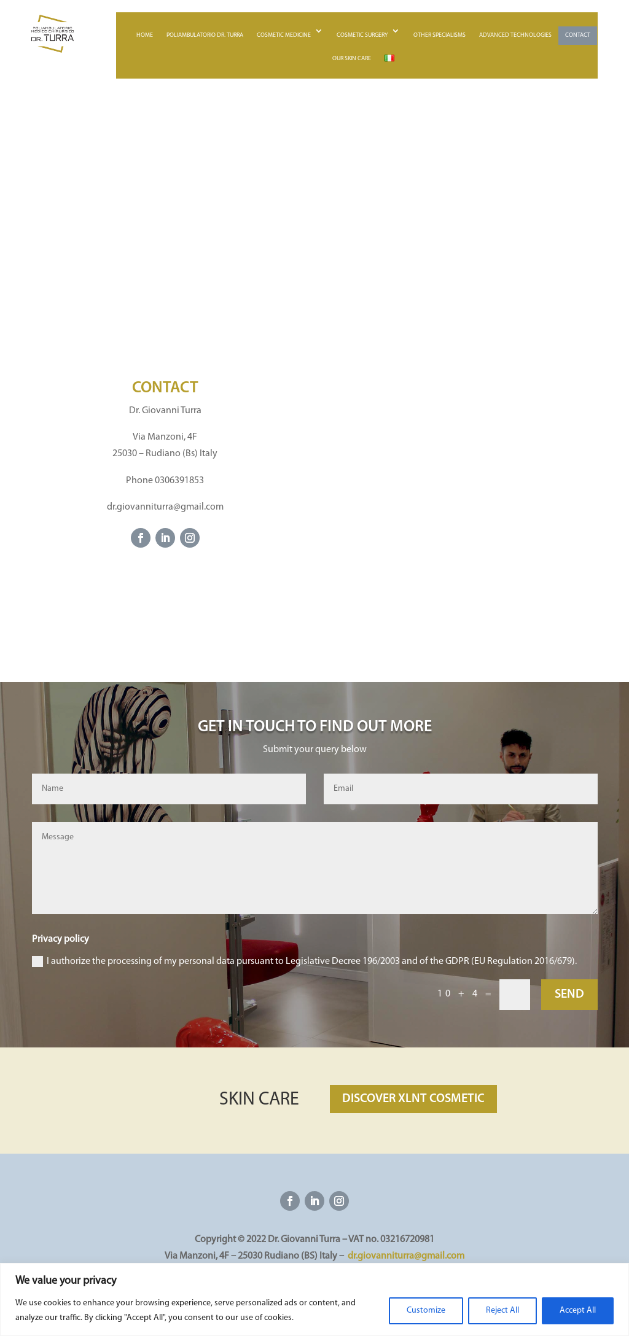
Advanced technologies (515, 35)
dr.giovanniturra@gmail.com (406, 1256)
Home (144, 35)
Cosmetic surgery (362, 35)
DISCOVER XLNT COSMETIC (413, 1099)
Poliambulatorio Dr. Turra (204, 35)
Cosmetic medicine (284, 35)
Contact (577, 35)
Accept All (578, 1310)
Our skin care (351, 58)
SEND (569, 994)
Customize (426, 1310)
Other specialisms (439, 35)
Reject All (502, 1310)
